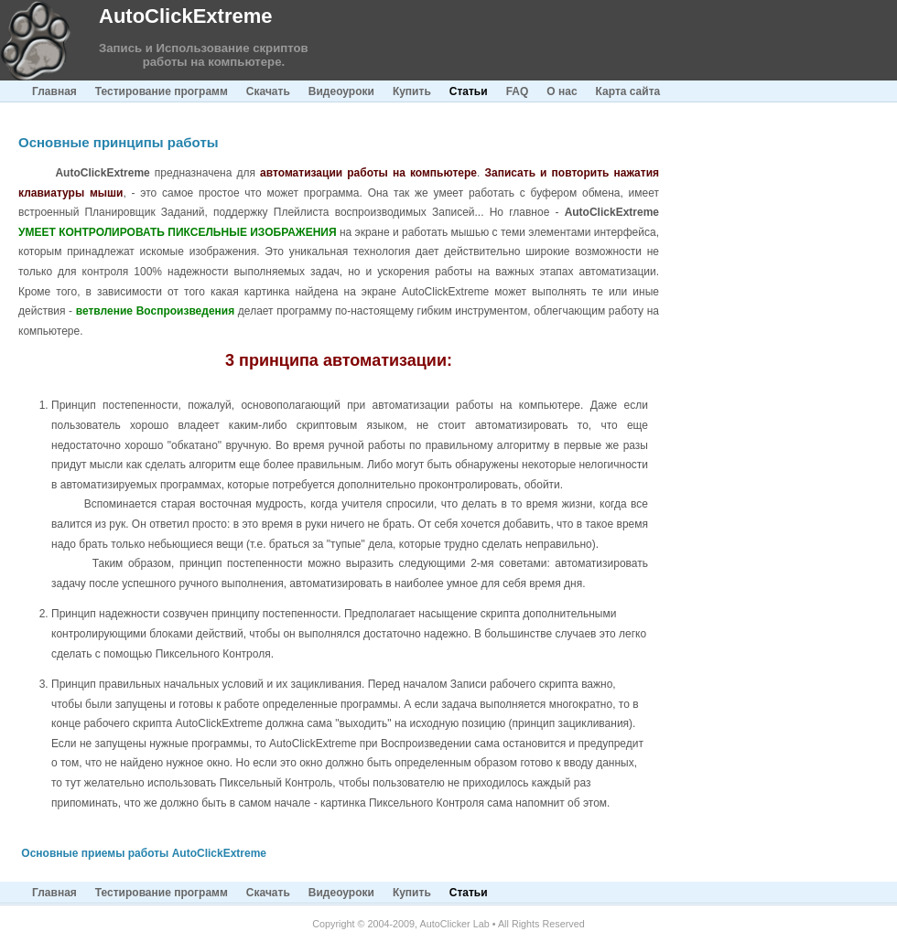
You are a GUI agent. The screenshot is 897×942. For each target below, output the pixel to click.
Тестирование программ (161, 91)
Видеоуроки (341, 91)
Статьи (468, 91)
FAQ (517, 91)
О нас (561, 91)
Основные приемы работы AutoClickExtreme (143, 853)
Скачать (268, 91)
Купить (412, 91)
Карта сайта (628, 91)
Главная (54, 91)
